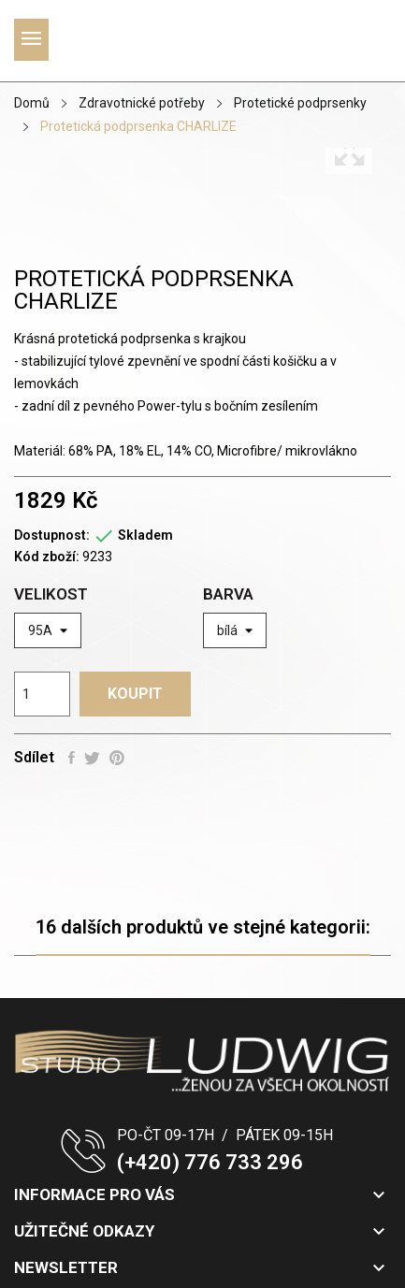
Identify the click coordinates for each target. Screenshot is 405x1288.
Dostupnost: (52, 535)
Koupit (135, 693)
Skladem (145, 535)
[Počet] (42, 694)
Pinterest (117, 758)
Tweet (92, 758)
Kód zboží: (47, 556)
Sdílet (72, 758)
